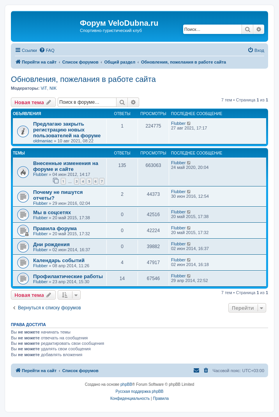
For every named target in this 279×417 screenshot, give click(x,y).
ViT (44, 88)
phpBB (126, 384)
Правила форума (55, 228)
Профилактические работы (68, 276)
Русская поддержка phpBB (139, 391)
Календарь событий (59, 260)
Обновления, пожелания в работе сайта (83, 79)
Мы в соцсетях (52, 212)
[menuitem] (47, 50)
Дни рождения (51, 244)
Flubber (178, 123)
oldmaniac (43, 140)
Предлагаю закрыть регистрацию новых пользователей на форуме (67, 129)
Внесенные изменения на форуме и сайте (65, 166)
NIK (53, 88)
